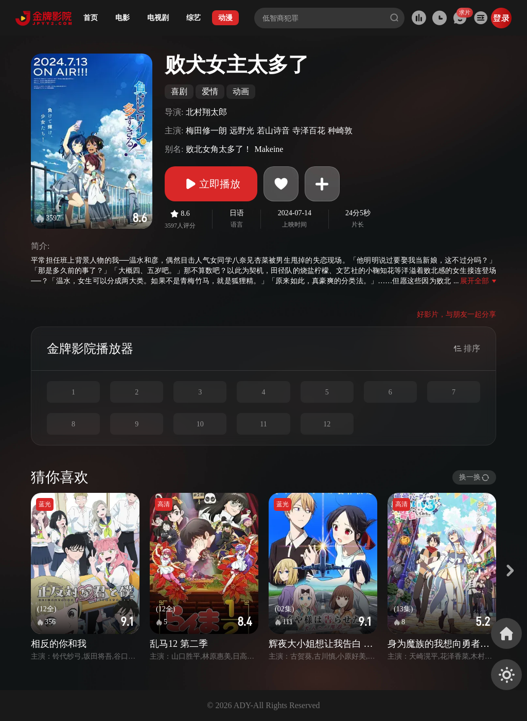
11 (263, 424)
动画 (241, 91)
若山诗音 (273, 130)
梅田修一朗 (206, 130)
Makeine (268, 149)
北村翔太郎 (206, 112)
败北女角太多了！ (219, 149)
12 (326, 424)
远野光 (242, 130)
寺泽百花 (308, 130)
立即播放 (211, 184)
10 (200, 424)
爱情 (210, 91)
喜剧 (179, 91)
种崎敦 (340, 130)
